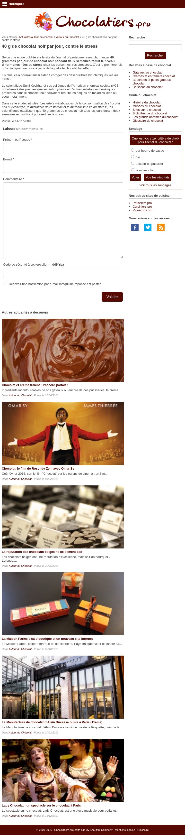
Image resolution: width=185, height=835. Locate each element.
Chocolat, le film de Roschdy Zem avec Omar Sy (38, 468)
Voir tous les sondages (155, 185)
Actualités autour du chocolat (36, 37)
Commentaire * (13, 179)
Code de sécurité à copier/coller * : (33, 264)
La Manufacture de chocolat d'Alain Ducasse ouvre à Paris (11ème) (52, 722)
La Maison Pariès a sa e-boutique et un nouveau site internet (47, 638)
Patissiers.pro (142, 203)
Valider (112, 297)
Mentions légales (125, 829)
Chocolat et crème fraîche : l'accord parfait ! (35, 385)
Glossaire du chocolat (148, 120)
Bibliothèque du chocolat (150, 113)
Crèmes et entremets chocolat (154, 76)
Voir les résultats (158, 177)
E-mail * (8, 159)
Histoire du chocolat (146, 102)
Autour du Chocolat (67, 37)
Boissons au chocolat (148, 87)
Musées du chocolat (147, 106)
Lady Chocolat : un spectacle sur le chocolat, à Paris (41, 805)
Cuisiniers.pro (142, 206)
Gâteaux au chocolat (147, 72)
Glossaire (143, 829)
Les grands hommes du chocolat (155, 117)
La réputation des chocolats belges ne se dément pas (42, 552)
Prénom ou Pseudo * (17, 139)
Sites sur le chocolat (147, 109)
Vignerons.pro (142, 210)
